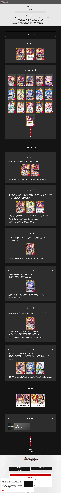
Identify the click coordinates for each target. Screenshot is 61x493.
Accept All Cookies (28, 481)
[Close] (32, 479)
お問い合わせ (48, 456)
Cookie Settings (22, 456)
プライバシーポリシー (31, 456)
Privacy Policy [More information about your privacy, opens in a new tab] (4, 490)
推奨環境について (13, 456)
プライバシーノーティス (39, 456)
